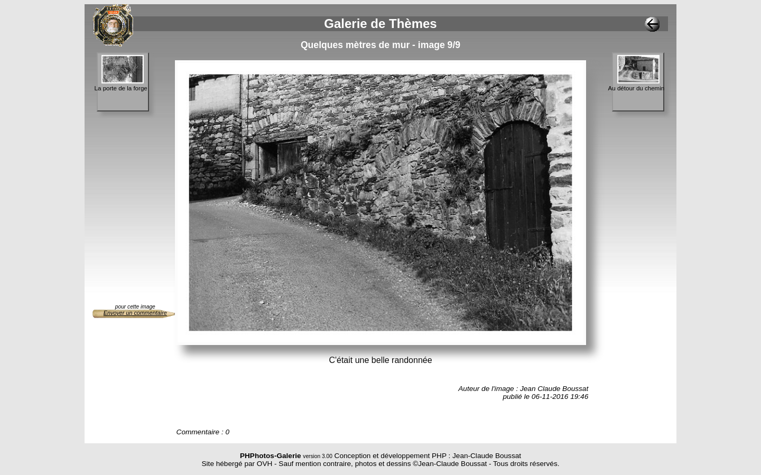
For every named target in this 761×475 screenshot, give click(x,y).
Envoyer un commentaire (135, 313)
